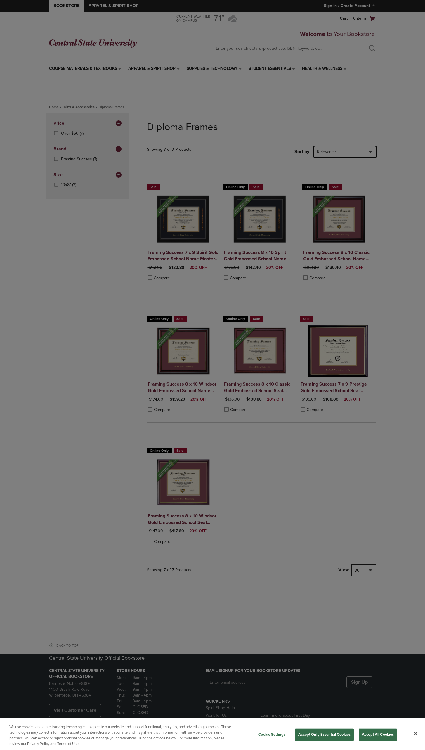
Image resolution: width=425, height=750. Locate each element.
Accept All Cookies (378, 734)
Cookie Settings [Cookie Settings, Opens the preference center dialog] (271, 734)
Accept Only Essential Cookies (324, 734)
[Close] (415, 733)
